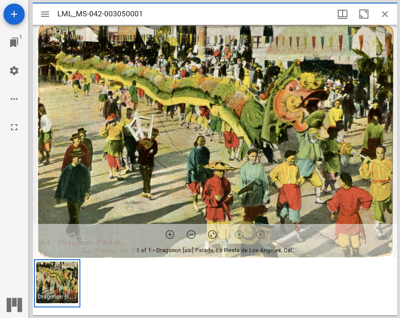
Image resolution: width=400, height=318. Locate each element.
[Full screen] (14, 127)
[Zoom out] (191, 234)
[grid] (215, 286)
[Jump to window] (14, 42)
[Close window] (385, 14)
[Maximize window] (363, 14)
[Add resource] (14, 14)
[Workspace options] (14, 99)
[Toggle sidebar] (45, 14)
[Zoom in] (170, 234)
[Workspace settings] (14, 70)
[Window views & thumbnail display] (342, 14)
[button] (57, 283)
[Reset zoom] (212, 234)
